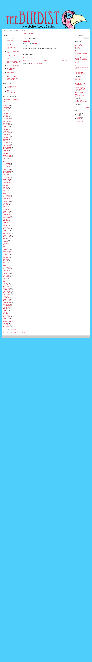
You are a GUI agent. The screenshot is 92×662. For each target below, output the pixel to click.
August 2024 (6, 113)
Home (5, 30)
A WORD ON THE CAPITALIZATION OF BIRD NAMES (14, 57)
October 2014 (6, 235)
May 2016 (5, 206)
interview (79, 117)
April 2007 (5, 323)
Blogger (15, 329)
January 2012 (6, 288)
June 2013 (5, 261)
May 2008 (5, 312)
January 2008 (6, 318)
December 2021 (7, 134)
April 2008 (5, 313)
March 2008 (6, 315)
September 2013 (7, 256)
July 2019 (5, 158)
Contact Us (19, 332)
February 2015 (7, 228)
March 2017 (6, 193)
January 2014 (6, 249)
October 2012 (6, 273)
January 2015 (6, 230)
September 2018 (7, 171)
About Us (5, 332)
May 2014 (5, 243)
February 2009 (7, 297)
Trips (8, 90)
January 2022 (6, 132)
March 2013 (6, 265)
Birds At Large (10, 87)
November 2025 (7, 104)
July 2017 (5, 187)
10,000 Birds (78, 44)
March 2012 (6, 284)
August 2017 (6, 185)
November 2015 (7, 214)
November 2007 (7, 321)
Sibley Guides (78, 50)
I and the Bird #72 (30, 41)
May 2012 (5, 281)
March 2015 (6, 227)
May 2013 (5, 262)
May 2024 (5, 115)
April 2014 (5, 245)
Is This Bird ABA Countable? (11, 69)
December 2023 (7, 120)
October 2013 (6, 254)
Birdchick (77, 78)
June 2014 (5, 241)
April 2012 (5, 283)
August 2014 (6, 238)
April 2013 (5, 264)
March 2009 (6, 296)
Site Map (9, 332)
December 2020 (7, 145)
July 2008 (5, 309)
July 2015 (5, 220)
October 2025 (6, 105)
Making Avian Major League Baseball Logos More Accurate (13, 78)
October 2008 (6, 304)
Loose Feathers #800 (80, 89)
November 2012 (7, 272)
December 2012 (7, 270)
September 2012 (7, 275)
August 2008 (6, 307)
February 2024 (7, 118)
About (10, 30)
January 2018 (6, 179)
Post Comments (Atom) (36, 63)
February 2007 (7, 326)
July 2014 (5, 240)
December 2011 (7, 289)
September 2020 (7, 147)
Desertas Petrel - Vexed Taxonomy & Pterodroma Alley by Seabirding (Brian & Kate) (81, 60)
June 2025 (5, 108)
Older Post (64, 60)
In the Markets (78, 84)
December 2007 (7, 320)
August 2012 (6, 276)
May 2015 (5, 224)
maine (78, 118)
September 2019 (7, 156)
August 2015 (6, 219)
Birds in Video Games (12, 92)
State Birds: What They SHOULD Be (12, 48)
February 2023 (7, 124)
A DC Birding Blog (80, 88)
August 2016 (6, 203)
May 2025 (5, 110)
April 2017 (5, 192)
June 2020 (5, 150)
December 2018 (7, 166)
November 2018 (7, 168)
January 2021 (6, 144)
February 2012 (7, 286)
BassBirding (78, 100)
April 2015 (5, 225)
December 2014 (7, 232)
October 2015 (6, 216)
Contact (23, 30)
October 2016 (6, 201)
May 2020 (5, 152)
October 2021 (6, 136)
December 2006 (7, 328)
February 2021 (7, 142)
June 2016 (5, 204)
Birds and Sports (11, 91)
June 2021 (5, 139)
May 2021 (5, 140)
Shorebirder (78, 66)
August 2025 (6, 107)
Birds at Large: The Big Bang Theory (12, 43)
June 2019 (5, 160)
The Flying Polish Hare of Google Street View (13, 73)
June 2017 (5, 188)
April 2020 (5, 153)
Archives (16, 30)
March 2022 (6, 131)
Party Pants (77, 79)
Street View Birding (11, 86)
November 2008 (7, 302)
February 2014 (7, 248)
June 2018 (5, 176)
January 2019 (6, 164)
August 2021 (6, 137)
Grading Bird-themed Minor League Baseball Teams (13, 62)
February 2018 (7, 177)
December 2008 (7, 301)
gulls (78, 115)
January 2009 (6, 299)
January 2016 (6, 211)
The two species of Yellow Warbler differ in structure (81, 52)
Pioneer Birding (79, 72)
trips (78, 119)
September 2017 (7, 184)
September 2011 (7, 294)
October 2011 (6, 292)
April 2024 (5, 116)
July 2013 (5, 259)
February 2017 (7, 195)
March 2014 (6, 246)
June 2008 (5, 310)
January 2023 (6, 126)
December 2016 (7, 198)
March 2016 (6, 208)
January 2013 (6, 268)
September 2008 (7, 305)
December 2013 (7, 251)
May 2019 (5, 161)
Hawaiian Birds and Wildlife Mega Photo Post (13, 39)
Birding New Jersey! (80, 83)
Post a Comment (27, 58)
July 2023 (5, 123)
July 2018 (5, 174)
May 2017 (5, 190)
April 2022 (5, 129)
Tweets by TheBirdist (28, 33)
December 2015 (7, 212)
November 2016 (7, 200)
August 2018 (6, 172)
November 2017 (7, 182)
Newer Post (26, 60)
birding (78, 113)
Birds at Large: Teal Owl (13, 65)
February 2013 (7, 267)
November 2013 (7, 253)
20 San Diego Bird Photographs (79, 96)
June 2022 (5, 128)
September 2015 (7, 217)
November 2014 (7, 233)
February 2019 (7, 163)
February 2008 (7, 317)
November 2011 (7, 291)
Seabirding (78, 57)
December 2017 (7, 180)
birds (78, 114)
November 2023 (7, 121)
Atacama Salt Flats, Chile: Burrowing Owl (81, 102)
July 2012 (5, 278)
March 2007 (6, 325)
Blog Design (24, 332)
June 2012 (5, 280)
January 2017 (6, 196)
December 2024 (7, 112)
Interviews (9, 89)
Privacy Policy (14, 332)
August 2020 (6, 148)
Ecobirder (50, 45)
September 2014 (7, 237)
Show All (87, 107)
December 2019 (7, 155)
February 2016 (7, 209)
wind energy (80, 121)
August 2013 (6, 257)
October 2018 (6, 169)
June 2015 (5, 222)
